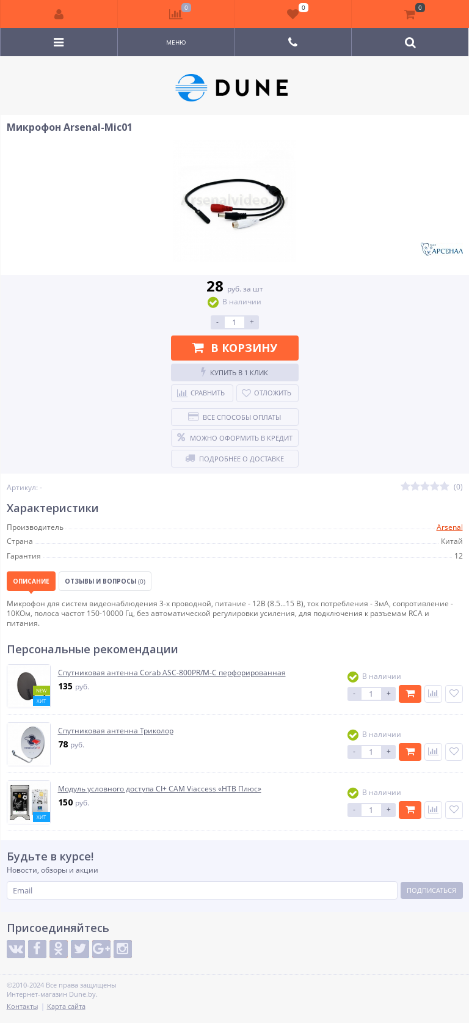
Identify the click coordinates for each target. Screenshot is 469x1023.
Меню (176, 42)
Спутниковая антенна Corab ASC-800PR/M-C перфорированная (172, 673)
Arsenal (450, 527)
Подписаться (431, 890)
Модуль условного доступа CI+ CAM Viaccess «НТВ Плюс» (159, 789)
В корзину (234, 347)
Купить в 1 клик (234, 372)
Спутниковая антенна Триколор (115, 731)
